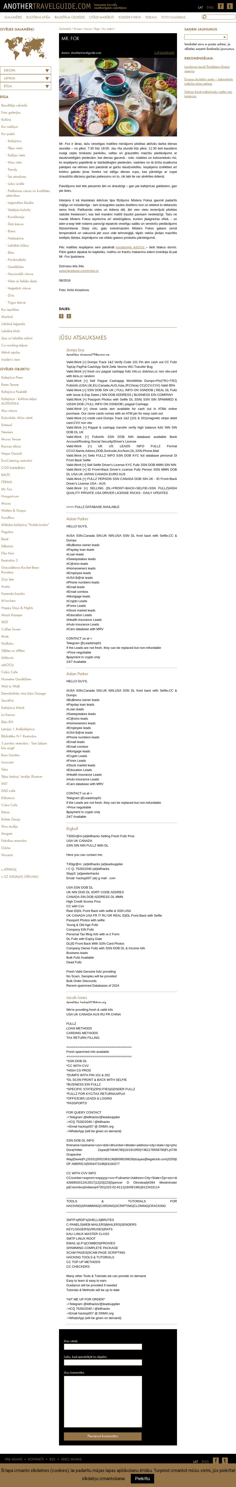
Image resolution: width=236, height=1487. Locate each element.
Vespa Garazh (11, 454)
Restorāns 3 (9, 561)
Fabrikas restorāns (14, 841)
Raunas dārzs (11, 446)
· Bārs (10, 253)
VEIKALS (151, 17)
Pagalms (7, 532)
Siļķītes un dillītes (13, 651)
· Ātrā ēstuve (14, 224)
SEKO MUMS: (71, 1459)
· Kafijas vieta (15, 155)
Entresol (6, 425)
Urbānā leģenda (13, 324)
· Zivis (10, 295)
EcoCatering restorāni (16, 461)
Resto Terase (10, 385)
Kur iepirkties (10, 310)
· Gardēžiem (15, 267)
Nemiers (7, 432)
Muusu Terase (11, 439)
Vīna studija (9, 827)
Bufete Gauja (10, 819)
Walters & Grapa (13, 511)
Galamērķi (65, 29)
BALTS (5, 475)
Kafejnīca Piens (12, 378)
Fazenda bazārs (13, 594)
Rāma (5, 812)
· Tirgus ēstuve (16, 303)
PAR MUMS (13, 1459)
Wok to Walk (10, 686)
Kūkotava (8, 798)
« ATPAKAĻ (8, 870)
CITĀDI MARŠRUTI (101, 17)
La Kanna (8, 715)
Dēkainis (7, 546)
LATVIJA (9, 78)
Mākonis (7, 658)
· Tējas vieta (14, 148)
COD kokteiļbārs (13, 468)
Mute (5, 637)
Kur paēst (8, 134)
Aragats (6, 834)
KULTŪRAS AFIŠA (38, 17)
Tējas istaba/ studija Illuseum (21, 777)
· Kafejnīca (13, 141)
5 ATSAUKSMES (164, 53)
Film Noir (7, 553)
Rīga (8, 86)
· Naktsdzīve (15, 238)
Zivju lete (7, 579)
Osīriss (5, 848)
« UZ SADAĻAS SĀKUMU (20, 877)
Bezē (4, 539)
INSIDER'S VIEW (129, 17)
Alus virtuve (9, 411)
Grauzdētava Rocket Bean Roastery (20, 570)
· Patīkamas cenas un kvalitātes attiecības (28, 193)
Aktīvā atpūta (10, 353)
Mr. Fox (6, 489)
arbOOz (7, 665)
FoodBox (7, 518)
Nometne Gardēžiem (16, 679)
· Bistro (10, 231)
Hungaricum (10, 496)
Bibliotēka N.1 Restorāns (18, 736)
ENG (210, 7)
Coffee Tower (10, 629)
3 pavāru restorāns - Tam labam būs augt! (24, 746)
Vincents (7, 855)
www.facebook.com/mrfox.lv (79, 271)
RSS (52, 1459)
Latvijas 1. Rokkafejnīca (17, 729)
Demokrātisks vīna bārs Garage (23, 694)
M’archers (8, 601)
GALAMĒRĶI (13, 17)
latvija (88, 29)
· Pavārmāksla (16, 260)
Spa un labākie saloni (16, 338)
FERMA (6, 482)
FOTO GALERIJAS (173, 17)
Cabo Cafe (9, 672)
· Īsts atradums (16, 177)
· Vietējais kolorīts (18, 210)
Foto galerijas (10, 113)
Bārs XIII (7, 722)
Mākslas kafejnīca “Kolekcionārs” (25, 525)
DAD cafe (8, 791)
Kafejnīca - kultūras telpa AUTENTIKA (19, 401)
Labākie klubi (10, 331)
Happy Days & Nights (17, 608)
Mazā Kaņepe (11, 615)
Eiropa (9, 71)
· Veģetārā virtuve (18, 288)
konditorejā (131, 247)
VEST (4, 622)
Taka (4, 770)
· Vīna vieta (14, 162)
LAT (200, 7)
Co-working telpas (14, 345)
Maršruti (7, 317)
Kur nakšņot (9, 127)
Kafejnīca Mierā (12, 708)
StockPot (7, 701)
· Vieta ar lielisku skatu (21, 281)
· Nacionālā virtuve (19, 274)
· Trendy (11, 170)
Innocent (7, 762)
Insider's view (10, 360)
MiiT (4, 784)
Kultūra (6, 120)
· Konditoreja (15, 217)
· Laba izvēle (15, 184)
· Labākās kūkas (17, 246)
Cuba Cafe (9, 805)
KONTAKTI (36, 1459)
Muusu (6, 504)
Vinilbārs (7, 644)
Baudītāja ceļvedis (14, 105)
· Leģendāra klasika (20, 203)
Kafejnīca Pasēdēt (14, 392)
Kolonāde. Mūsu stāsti (16, 418)
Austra (5, 587)
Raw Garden (10, 755)
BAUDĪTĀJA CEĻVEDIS (70, 17)
